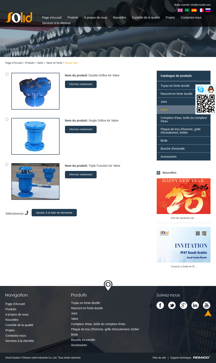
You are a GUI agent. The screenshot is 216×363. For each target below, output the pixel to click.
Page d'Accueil (52, 17)
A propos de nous (95, 17)
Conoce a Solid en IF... (184, 266)
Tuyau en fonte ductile (175, 85)
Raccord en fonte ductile (176, 93)
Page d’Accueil (13, 62)
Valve (40, 62)
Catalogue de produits (176, 75)
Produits (73, 17)
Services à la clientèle (56, 23)
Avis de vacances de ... (184, 218)
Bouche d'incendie (173, 148)
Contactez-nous (191, 17)
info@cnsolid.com (201, 4)
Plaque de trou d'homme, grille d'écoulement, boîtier (180, 130)
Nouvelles (119, 17)
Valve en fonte (54, 62)
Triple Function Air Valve (104, 165)
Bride (164, 140)
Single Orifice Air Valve (103, 120)
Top (208, 313)
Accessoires (168, 156)
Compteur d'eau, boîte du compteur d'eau (184, 119)
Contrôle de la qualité (146, 17)
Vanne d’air (71, 62)
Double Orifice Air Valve (104, 75)
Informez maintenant (80, 84)
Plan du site (159, 357)
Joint (164, 101)
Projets (170, 17)
